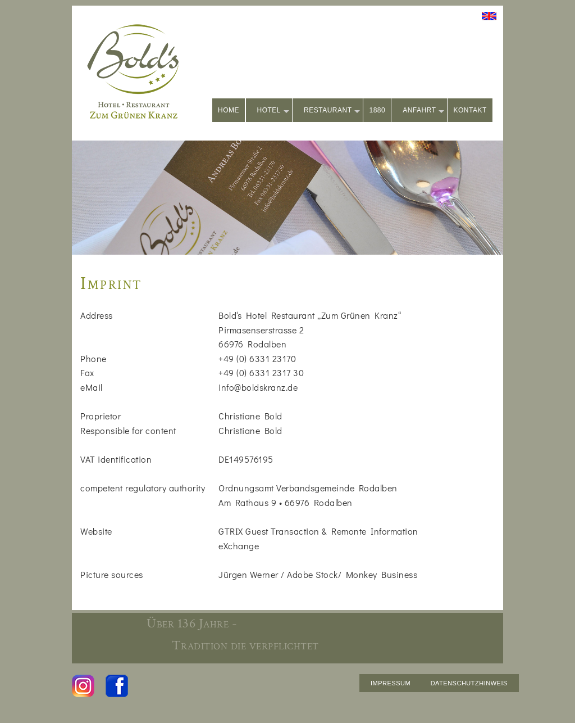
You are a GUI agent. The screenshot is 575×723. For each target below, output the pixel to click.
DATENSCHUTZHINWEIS (469, 683)
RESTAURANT (332, 111)
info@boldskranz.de (258, 387)
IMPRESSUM (390, 683)
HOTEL (273, 111)
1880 (377, 110)
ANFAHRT (423, 111)
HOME (228, 110)
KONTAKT (469, 110)
